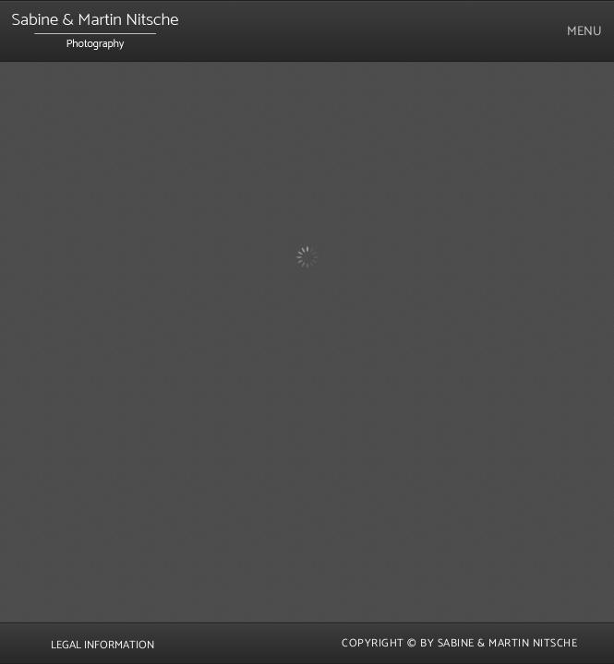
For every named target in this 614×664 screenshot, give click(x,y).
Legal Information (102, 645)
